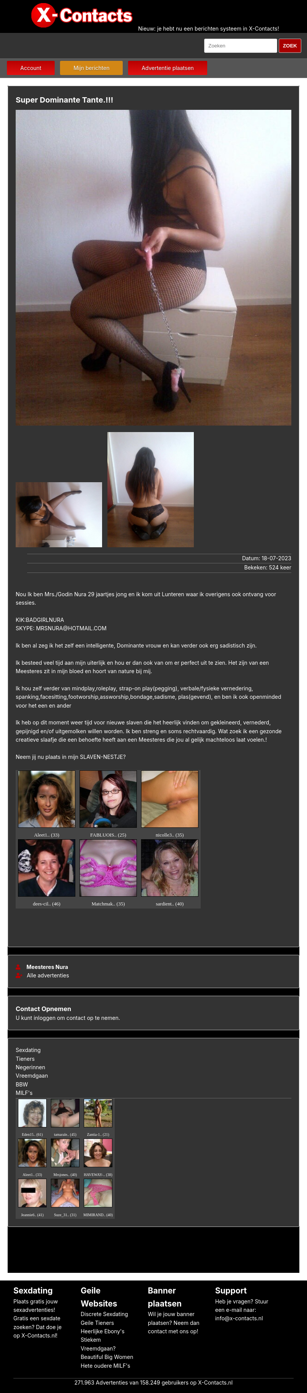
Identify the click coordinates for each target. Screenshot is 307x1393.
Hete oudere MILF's (105, 1365)
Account (30, 68)
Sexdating (28, 1050)
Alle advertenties (42, 975)
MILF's (24, 1093)
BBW (22, 1084)
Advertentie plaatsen (167, 68)
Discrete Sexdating (104, 1314)
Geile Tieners (97, 1323)
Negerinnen (30, 1067)
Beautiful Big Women (107, 1357)
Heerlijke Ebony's (103, 1331)
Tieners (25, 1058)
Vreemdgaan (32, 1075)
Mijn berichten (91, 68)
